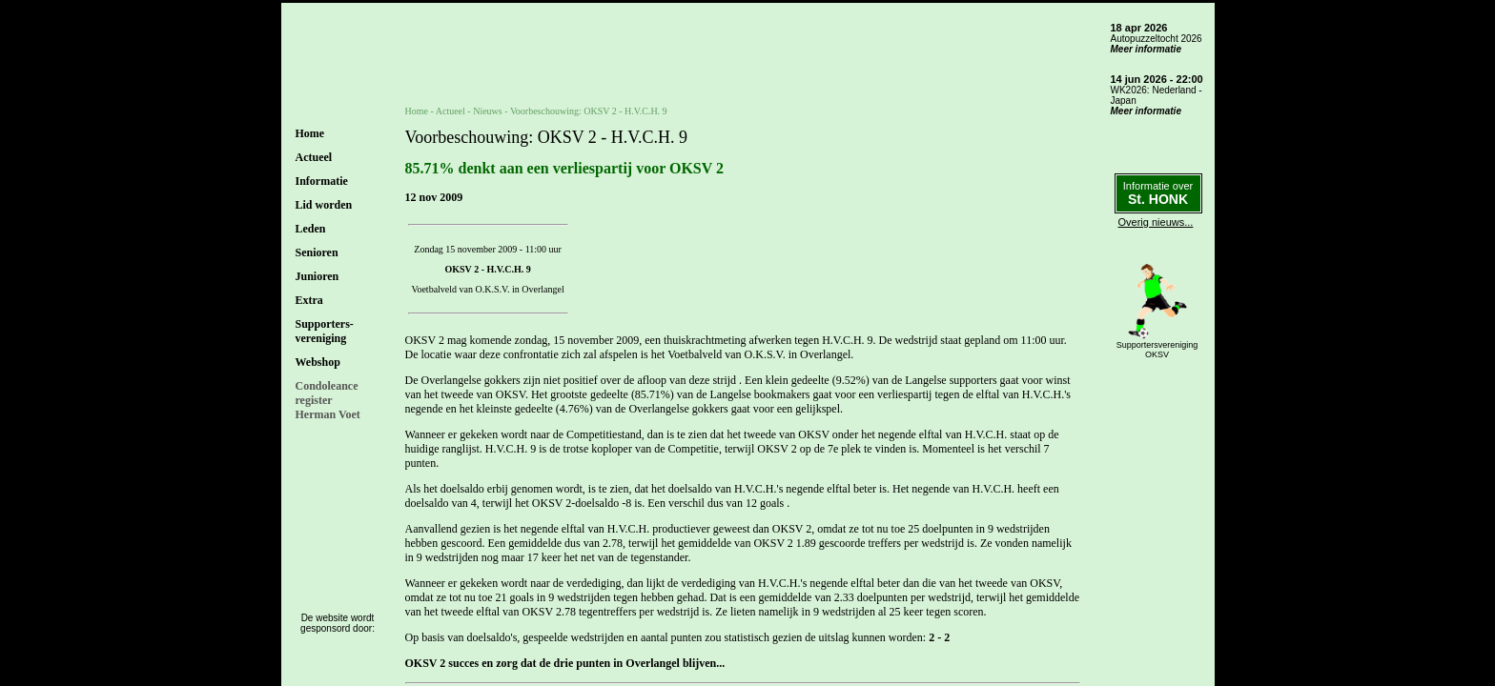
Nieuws (487, 111)
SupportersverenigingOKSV (1157, 349)
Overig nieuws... (1156, 222)
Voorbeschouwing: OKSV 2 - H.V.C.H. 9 (588, 111)
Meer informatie (1146, 49)
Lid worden (324, 205)
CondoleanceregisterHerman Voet (328, 400)
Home (310, 133)
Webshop (318, 362)
